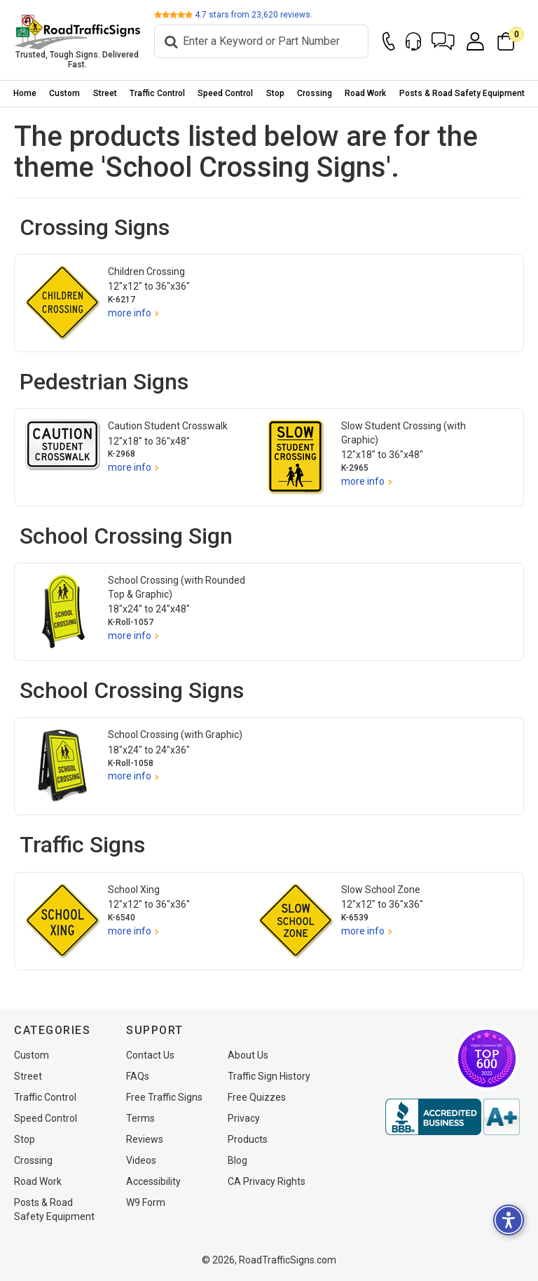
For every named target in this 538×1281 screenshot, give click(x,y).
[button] (443, 41)
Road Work (365, 93)
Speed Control (225, 93)
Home (24, 93)
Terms (140, 1118)
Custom (64, 93)
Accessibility (153, 1181)
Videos (141, 1160)
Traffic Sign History (269, 1076)
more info (129, 312)
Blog (237, 1160)
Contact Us (150, 1055)
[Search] (261, 41)
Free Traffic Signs (164, 1097)
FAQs (137, 1076)
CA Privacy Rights (266, 1181)
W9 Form (145, 1202)
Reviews (144, 1139)
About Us (248, 1055)
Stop (275, 93)
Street (105, 93)
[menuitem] (25, 94)
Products (248, 1139)
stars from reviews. (253, 15)
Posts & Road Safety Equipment (462, 93)
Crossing (314, 93)
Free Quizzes (257, 1097)
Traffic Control (157, 93)
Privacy (244, 1118)
